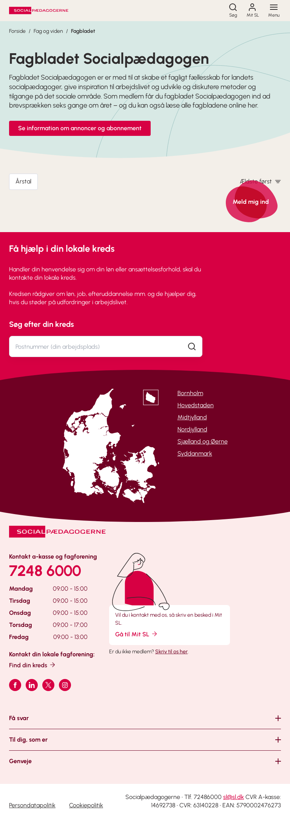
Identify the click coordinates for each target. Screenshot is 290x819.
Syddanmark (194, 453)
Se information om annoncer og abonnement (80, 128)
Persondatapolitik (32, 805)
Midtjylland (192, 417)
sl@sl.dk (233, 797)
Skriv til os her (171, 651)
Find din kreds (32, 665)
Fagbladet (83, 31)
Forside (17, 31)
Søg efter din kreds (41, 324)
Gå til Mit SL (136, 634)
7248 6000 (45, 570)
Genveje (20, 761)
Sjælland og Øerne (202, 441)
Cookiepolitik (86, 805)
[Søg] (233, 10)
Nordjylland (192, 429)
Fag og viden (48, 31)
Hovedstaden (195, 405)
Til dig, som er (28, 739)
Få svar (19, 718)
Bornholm (190, 393)
